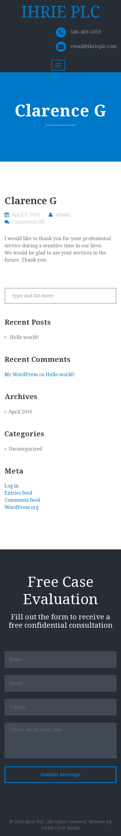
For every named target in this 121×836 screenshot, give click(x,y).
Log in (11, 486)
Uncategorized (25, 449)
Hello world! (24, 337)
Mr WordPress (21, 374)
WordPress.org (21, 507)
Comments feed (22, 500)
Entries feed (18, 493)
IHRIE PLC (60, 12)
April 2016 (20, 412)
